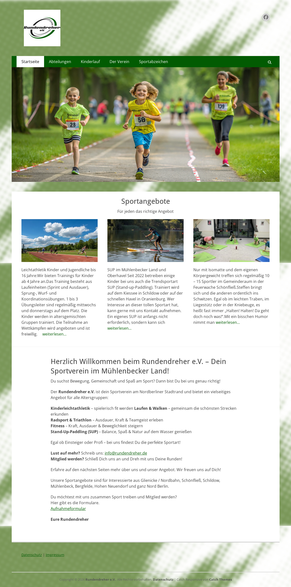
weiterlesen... (54, 334)
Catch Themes (220, 579)
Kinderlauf (90, 61)
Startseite (30, 61)
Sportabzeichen (153, 61)
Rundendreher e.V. (100, 579)
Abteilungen (60, 61)
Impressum (55, 554)
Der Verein (119, 61)
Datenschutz (31, 554)
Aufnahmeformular (68, 508)
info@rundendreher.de (126, 453)
